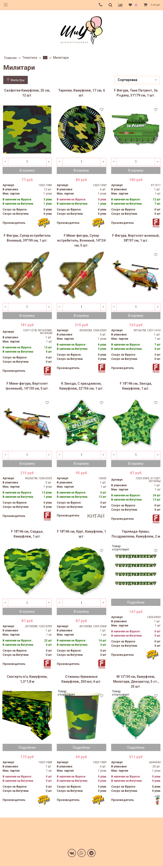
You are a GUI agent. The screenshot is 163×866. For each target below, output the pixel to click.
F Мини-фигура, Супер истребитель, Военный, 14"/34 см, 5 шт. (81, 240)
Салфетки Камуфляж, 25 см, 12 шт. (27, 92)
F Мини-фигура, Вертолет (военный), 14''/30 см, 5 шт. (27, 386)
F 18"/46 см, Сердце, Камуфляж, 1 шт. (27, 534)
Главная (10, 58)
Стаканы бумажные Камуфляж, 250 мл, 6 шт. (81, 679)
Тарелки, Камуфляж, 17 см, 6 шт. (81, 92)
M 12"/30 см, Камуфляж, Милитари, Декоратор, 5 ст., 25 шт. (136, 681)
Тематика (29, 57)
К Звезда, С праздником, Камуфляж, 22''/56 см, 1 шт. (81, 386)
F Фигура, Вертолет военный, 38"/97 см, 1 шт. (135, 238)
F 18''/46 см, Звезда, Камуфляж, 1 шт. (136, 386)
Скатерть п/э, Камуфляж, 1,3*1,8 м (27, 679)
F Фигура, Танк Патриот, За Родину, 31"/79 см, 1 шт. (136, 92)
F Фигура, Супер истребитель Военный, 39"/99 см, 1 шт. (27, 238)
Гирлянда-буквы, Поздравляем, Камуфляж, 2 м (136, 534)
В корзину (27, 170)
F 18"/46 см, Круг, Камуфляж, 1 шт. (81, 534)
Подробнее (136, 602)
